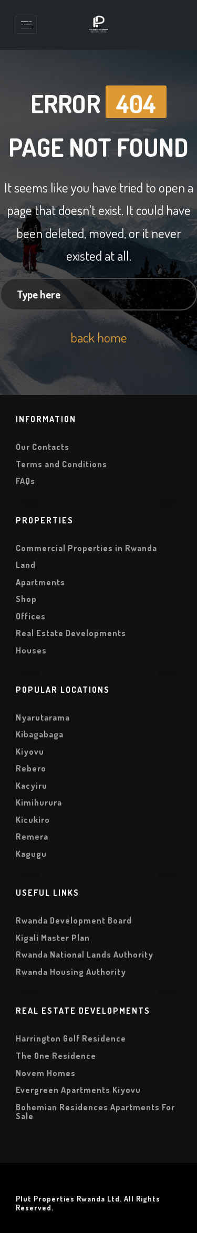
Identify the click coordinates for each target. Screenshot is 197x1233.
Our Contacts (42, 447)
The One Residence (56, 1055)
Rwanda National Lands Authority (84, 954)
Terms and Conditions (61, 464)
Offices (31, 616)
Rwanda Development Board (74, 920)
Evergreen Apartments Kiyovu (78, 1090)
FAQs (25, 481)
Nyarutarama (43, 717)
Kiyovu (30, 751)
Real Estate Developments (71, 633)
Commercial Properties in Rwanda (86, 548)
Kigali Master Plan (53, 937)
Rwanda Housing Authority (71, 972)
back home (98, 337)
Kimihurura (39, 802)
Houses (31, 650)
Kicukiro (33, 819)
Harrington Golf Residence (71, 1038)
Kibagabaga (40, 734)
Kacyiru (31, 785)
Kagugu (31, 854)
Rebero (31, 768)
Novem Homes (46, 1073)
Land (26, 565)
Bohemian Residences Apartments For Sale (95, 1112)
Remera (32, 836)
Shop (26, 599)
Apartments (40, 582)
